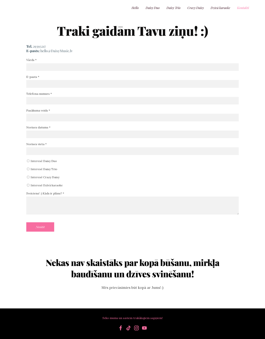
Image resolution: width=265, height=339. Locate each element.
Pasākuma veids (38, 110)
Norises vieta (36, 144)
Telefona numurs (39, 93)
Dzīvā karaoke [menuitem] (220, 8)
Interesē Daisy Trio (42, 169)
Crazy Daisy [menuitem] (195, 8)
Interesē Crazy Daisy (43, 177)
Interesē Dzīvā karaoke (45, 185)
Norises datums (38, 127)
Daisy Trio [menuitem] (174, 8)
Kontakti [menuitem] (243, 8)
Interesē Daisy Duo (42, 161)
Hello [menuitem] (135, 8)
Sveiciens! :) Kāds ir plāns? (45, 193)
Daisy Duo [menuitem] (153, 8)
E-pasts (32, 77)
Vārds (31, 60)
